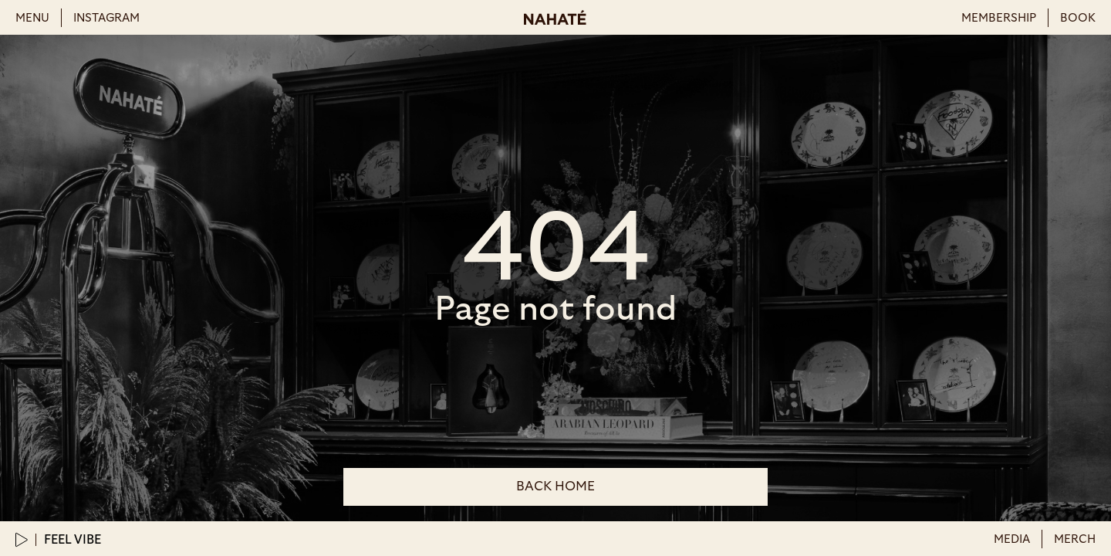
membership (998, 18)
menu (32, 18)
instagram (106, 18)
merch (1075, 539)
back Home (555, 486)
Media (1012, 539)
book (1078, 18)
